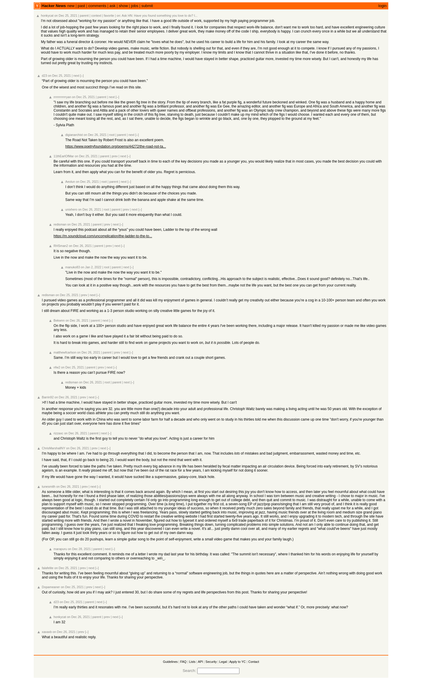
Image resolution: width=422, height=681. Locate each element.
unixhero (71, 209)
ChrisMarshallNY (53, 448)
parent (84, 15)
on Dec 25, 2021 (65, 15)
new (70, 6)
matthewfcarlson (65, 352)
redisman (60, 224)
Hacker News (54, 6)
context (96, 15)
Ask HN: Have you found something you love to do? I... (160, 15)
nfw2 (57, 367)
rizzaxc (58, 433)
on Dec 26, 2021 (95, 134)
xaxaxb (47, 632)
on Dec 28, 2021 (79, 549)
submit (147, 6)
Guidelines (170, 661)
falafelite (48, 568)
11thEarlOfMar (64, 156)
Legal (223, 661)
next (76, 75)
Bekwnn (59, 320)
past (81, 6)
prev (115, 156)
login (382, 6)
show (123, 6)
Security (211, 661)
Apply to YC (237, 661)
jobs (134, 6)
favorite (109, 15)
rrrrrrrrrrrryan (62, 97)
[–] (82, 75)
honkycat (47, 15)
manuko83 (72, 267)
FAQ (183, 661)
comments (97, 6)
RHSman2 (61, 246)
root (112, 134)
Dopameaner (51, 587)
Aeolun (70, 181)
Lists (192, 661)
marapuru (60, 549)
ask (113, 6)
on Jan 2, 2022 (91, 267)
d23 (44, 75)
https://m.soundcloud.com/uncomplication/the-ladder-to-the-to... (103, 236)
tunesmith (48, 486)
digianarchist (74, 134)
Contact (253, 661)
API (200, 661)
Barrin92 (48, 397)
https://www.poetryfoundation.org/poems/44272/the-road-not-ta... (115, 146)
